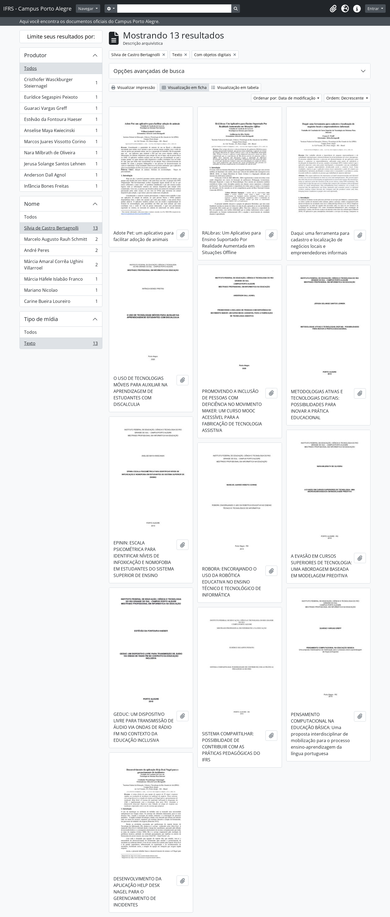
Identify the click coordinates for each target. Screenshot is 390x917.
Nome (32, 203)
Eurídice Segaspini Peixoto (61, 98)
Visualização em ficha (184, 87)
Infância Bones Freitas (61, 187)
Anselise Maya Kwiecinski (61, 131)
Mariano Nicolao (61, 291)
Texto (61, 344)
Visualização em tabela (235, 87)
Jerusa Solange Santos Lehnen (61, 165)
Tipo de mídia (41, 319)
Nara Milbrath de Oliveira (61, 153)
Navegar (86, 8)
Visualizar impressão (133, 87)
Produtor (35, 55)
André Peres (61, 251)
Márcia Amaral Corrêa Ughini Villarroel (61, 264)
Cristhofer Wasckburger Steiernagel (61, 82)
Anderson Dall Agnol (61, 176)
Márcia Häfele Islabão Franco (61, 280)
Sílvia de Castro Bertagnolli (61, 229)
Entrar (374, 8)
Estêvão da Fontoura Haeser (61, 120)
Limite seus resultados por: (61, 36)
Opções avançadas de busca (148, 71)
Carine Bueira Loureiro (61, 302)
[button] (333, 9)
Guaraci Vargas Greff (61, 109)
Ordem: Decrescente (345, 98)
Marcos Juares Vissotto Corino (61, 142)
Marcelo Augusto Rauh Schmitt (61, 240)
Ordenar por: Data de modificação (284, 98)
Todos (30, 68)
